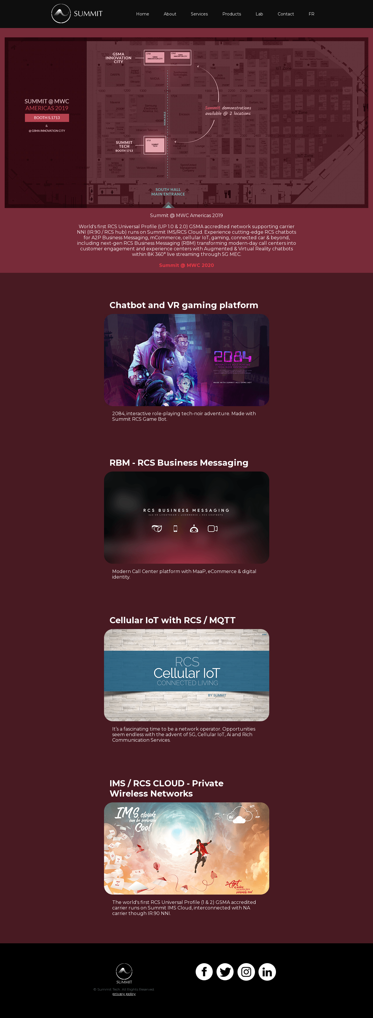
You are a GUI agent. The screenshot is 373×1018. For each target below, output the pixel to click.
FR (311, 14)
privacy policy (124, 993)
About (170, 14)
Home (142, 14)
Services (199, 14)
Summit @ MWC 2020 (186, 265)
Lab (259, 14)
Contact (286, 14)
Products (231, 14)
